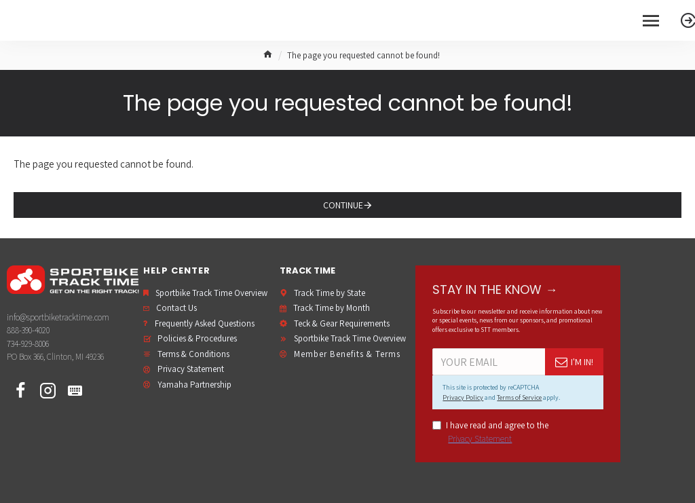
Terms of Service (519, 397)
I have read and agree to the (490, 432)
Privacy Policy (463, 397)
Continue (343, 205)
